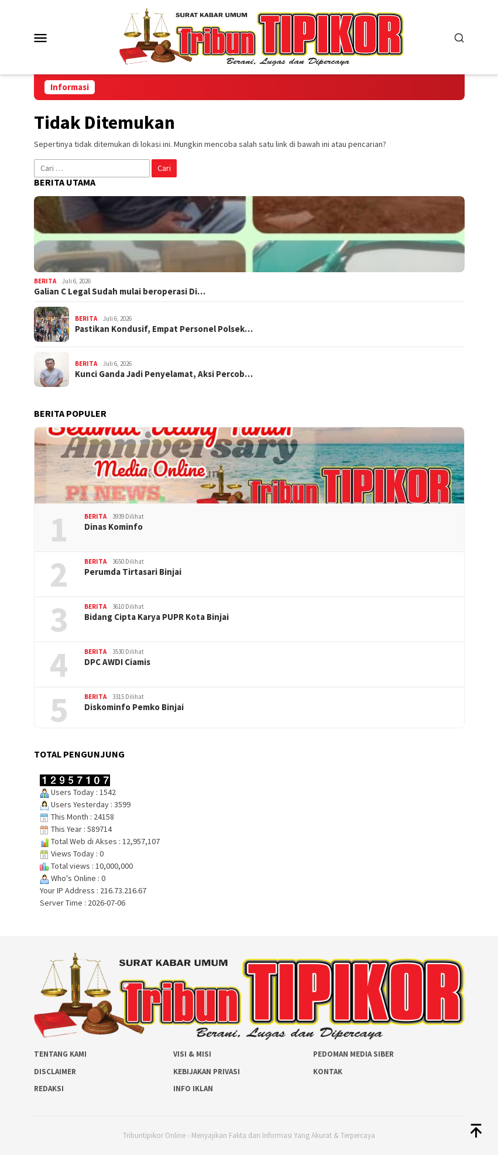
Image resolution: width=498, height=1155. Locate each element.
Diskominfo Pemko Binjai (134, 707)
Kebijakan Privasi (206, 1072)
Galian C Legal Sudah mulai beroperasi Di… (119, 291)
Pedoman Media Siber (353, 1054)
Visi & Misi (192, 1054)
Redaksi (49, 1089)
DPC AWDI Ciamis (117, 662)
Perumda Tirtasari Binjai (132, 572)
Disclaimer (55, 1072)
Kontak (327, 1072)
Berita (45, 281)
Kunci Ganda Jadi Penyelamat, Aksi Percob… (164, 374)
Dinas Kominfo (113, 527)
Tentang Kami (60, 1054)
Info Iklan (193, 1089)
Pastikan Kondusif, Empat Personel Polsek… (164, 329)
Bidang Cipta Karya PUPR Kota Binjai (156, 617)
